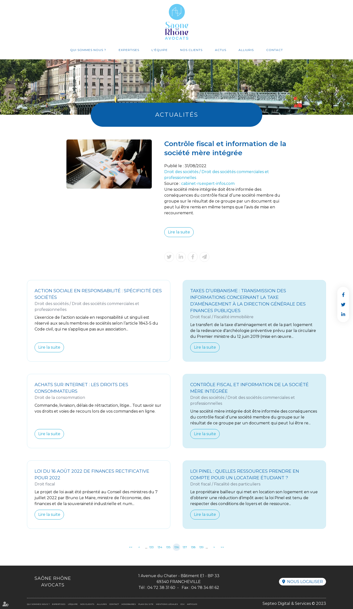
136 (176, 547)
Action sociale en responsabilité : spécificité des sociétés (98, 294)
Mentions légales (167, 604)
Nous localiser (305, 581)
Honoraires (128, 604)
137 (185, 547)
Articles (192, 604)
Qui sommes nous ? (88, 50)
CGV (182, 604)
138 (193, 547)
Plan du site (145, 604)
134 (160, 547)
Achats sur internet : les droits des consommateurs (81, 388)
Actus (220, 50)
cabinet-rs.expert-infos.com (208, 183)
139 (201, 547)
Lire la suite (179, 232)
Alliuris (246, 50)
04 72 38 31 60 (161, 587)
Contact (274, 50)
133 (151, 547)
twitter (343, 304)
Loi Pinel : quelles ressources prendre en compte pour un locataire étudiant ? (244, 475)
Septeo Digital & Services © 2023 (294, 603)
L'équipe (159, 50)
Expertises (129, 50)
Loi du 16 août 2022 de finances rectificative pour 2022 (92, 475)
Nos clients (191, 50)
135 (168, 547)
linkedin (343, 314)
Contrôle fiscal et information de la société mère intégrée (249, 388)
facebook (343, 295)
